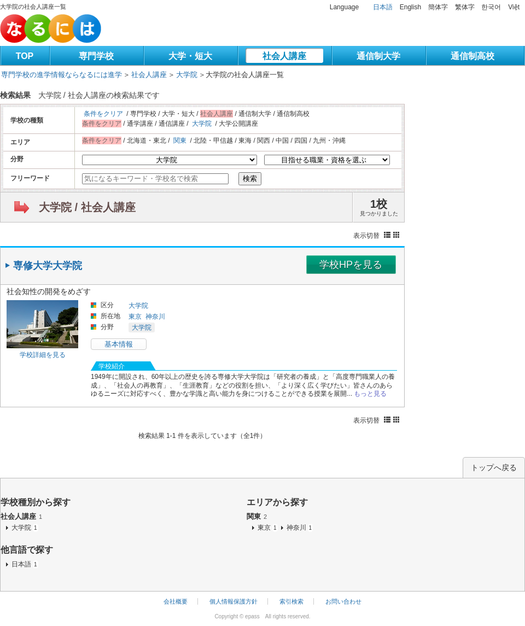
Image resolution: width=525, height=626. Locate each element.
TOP (25, 56)
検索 (250, 178)
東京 (135, 316)
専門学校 (96, 56)
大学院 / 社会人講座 (87, 207)
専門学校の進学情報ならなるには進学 (61, 75)
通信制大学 (378, 56)
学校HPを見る (350, 264)
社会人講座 (284, 56)
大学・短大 (190, 56)
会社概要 (176, 601)
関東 (179, 140)
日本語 (383, 7)
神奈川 (155, 316)
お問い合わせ (343, 601)
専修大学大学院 (47, 265)
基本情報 (118, 344)
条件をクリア (103, 114)
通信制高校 (472, 56)
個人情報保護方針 (233, 601)
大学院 (186, 75)
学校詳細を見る (43, 355)
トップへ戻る (494, 467)
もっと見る (370, 393)
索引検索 (291, 601)
